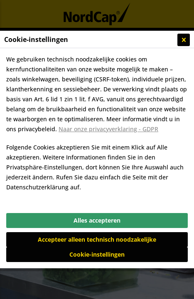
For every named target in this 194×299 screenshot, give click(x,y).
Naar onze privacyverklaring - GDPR (108, 129)
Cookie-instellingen (97, 254)
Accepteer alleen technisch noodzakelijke (97, 239)
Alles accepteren (97, 220)
